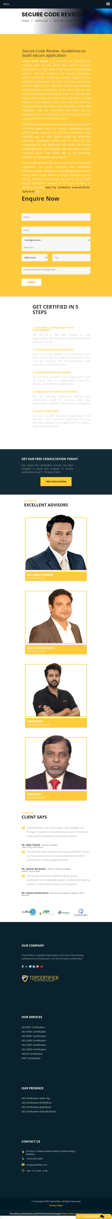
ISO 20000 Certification (34, 1049)
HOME (25, 20)
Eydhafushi (28, 191)
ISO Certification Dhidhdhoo (36, 1102)
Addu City (50, 187)
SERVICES (41, 20)
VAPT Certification (31, 1058)
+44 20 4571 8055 (34, 1158)
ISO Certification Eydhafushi (36, 1107)
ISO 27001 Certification (34, 1044)
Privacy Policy (56, 1205)
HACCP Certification (32, 1053)
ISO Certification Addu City (36, 1098)
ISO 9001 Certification (33, 1027)
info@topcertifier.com (36, 1164)
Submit (31, 282)
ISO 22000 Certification (34, 1040)
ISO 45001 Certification (34, 1036)
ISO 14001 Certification (34, 1031)
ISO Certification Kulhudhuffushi (39, 1111)
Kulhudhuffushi (81, 187)
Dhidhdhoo (64, 187)
